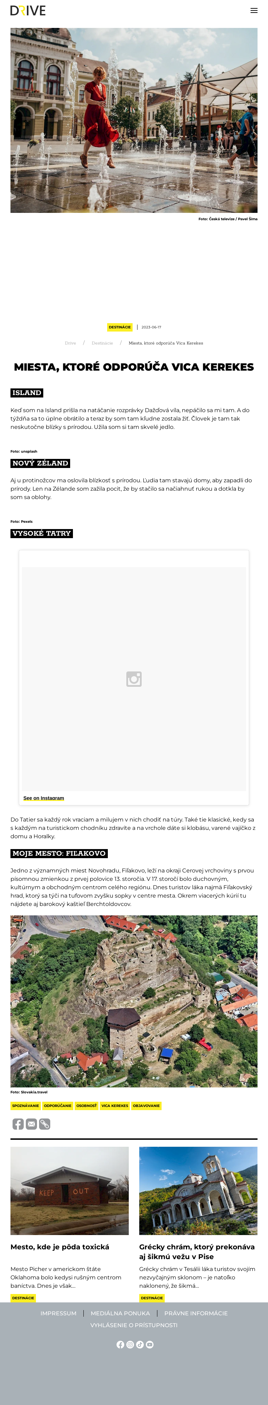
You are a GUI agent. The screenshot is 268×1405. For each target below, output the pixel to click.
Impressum (58, 1313)
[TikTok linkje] (139, 1344)
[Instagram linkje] (129, 1344)
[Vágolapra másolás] (43, 1124)
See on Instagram (43, 798)
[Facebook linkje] (119, 1344)
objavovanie (146, 1105)
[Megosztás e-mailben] (30, 1123)
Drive (70, 343)
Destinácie (120, 327)
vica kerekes (115, 1105)
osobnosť (86, 1105)
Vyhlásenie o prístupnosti (134, 1325)
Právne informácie (196, 1313)
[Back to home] (27, 10)
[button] (254, 10)
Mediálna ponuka (120, 1313)
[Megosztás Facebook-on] (17, 1123)
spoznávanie (25, 1105)
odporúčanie (58, 1105)
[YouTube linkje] (149, 1344)
